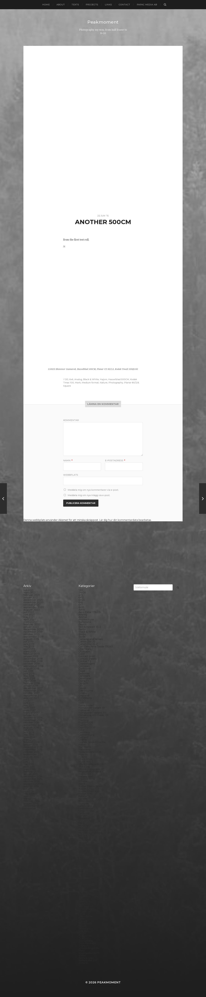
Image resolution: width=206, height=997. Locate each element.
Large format (87, 810)
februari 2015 (31, 771)
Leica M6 (84, 813)
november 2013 (33, 808)
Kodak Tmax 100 (89, 788)
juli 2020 (28, 612)
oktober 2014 (31, 781)
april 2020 (29, 619)
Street (82, 926)
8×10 (81, 607)
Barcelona (85, 622)
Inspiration (85, 774)
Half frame (85, 747)
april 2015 (29, 766)
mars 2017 (29, 710)
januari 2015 (30, 774)
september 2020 (33, 607)
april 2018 (29, 678)
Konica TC (85, 798)
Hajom (103, 379)
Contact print (87, 656)
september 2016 (33, 725)
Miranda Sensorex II (90, 832)
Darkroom (85, 668)
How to (83, 754)
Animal (83, 617)
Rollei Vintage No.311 (91, 894)
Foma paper (86, 705)
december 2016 (32, 717)
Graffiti (83, 739)
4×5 (81, 595)
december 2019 (33, 629)
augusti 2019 (31, 639)
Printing (83, 886)
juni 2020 (29, 614)
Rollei (82, 889)
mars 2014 (29, 798)
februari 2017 (31, 712)
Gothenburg (86, 734)
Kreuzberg (85, 801)
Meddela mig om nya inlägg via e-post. (89, 495)
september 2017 (33, 695)
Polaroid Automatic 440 (93, 879)
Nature (103, 382)
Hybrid (83, 756)
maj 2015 (28, 764)
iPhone (83, 781)
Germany (84, 732)
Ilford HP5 (85, 761)
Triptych (84, 945)
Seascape (84, 904)
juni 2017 (28, 702)
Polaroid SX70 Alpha (91, 881)
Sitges (82, 911)
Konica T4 (84, 796)
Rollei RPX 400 (88, 891)
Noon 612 (84, 845)
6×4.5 (82, 599)
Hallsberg (84, 749)
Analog (78, 379)
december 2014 (33, 776)
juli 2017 (28, 700)
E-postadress (115, 460)
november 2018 (33, 661)
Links (108, 4)
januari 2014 (30, 803)
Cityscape (84, 651)
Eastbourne (86, 690)
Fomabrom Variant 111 (92, 707)
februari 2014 (31, 801)
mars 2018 (29, 680)
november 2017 (33, 690)
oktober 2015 (31, 752)
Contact (124, 4)
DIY (81, 685)
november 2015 (32, 749)
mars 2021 (29, 592)
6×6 (81, 602)
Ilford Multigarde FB (91, 764)
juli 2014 (28, 788)
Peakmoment (103, 22)
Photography (116, 382)
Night (82, 837)
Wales (82, 955)
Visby (82, 950)
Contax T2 (85, 661)
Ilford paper (86, 766)
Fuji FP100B (86, 722)
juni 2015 (28, 761)
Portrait (83, 884)
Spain (82, 918)
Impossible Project (90, 771)
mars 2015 (29, 769)
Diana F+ (84, 680)
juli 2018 (28, 671)
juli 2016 (28, 729)
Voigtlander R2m (89, 953)
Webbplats (70, 475)
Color (82, 653)
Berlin (82, 629)
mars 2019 (29, 651)
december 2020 (33, 599)
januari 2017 (30, 715)
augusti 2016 (31, 727)
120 (66, 379)
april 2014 (29, 796)
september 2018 (33, 666)
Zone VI (83, 962)
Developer (85, 678)
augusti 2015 (31, 756)
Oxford (83, 852)
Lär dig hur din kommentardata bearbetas (125, 520)
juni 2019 (28, 644)
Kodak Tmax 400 (89, 791)
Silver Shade (86, 908)
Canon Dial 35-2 (88, 644)
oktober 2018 (31, 663)
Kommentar (71, 420)
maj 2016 (28, 734)
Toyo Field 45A (87, 943)
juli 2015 (28, 759)
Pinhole (83, 864)
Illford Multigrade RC (91, 769)
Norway (83, 850)
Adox (82, 609)
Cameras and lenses (91, 639)
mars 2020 (29, 622)
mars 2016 (29, 739)
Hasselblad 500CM (118, 379)
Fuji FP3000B (87, 727)
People (83, 859)
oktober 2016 (31, 722)
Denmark (84, 675)
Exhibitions (85, 698)
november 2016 (32, 720)
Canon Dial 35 (87, 641)
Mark (78, 382)
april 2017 (29, 707)
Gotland (84, 737)
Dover (82, 688)
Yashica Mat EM (88, 960)
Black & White (91, 379)
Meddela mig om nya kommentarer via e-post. (93, 490)
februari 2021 (31, 595)
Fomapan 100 (87, 710)
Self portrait (86, 906)
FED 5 (82, 700)
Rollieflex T (85, 899)
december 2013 (33, 805)
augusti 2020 (31, 609)
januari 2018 (30, 685)
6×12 (81, 597)
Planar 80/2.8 (131, 382)
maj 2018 (28, 675)
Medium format (90, 382)
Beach (82, 624)
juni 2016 (28, 732)
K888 (82, 783)
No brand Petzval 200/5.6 (94, 842)
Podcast (83, 874)
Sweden (84, 931)
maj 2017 (28, 705)
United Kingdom (89, 948)
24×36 (82, 592)
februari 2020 (31, 624)
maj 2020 (29, 617)
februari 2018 (31, 683)
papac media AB (147, 4)
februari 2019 (31, 653)
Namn (67, 460)
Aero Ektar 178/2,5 (90, 612)
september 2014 (33, 783)
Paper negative (88, 857)
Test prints (85, 935)
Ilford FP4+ (85, 759)
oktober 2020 (31, 604)
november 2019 (33, 631)
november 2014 (33, 778)
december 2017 (33, 688)
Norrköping (86, 847)
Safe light (84, 901)
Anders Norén (108, 986)
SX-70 (82, 933)
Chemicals (85, 648)
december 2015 (32, 747)
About (60, 4)
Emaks (83, 693)
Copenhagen (87, 663)
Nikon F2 (84, 840)
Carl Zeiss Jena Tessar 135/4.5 (96, 646)
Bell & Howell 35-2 (90, 626)
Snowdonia (85, 916)
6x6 (71, 379)
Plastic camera (87, 872)
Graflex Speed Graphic (92, 742)
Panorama (85, 855)
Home (46, 4)
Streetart (84, 928)
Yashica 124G (86, 958)
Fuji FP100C (86, 725)
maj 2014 (28, 793)
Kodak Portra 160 (89, 786)
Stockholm (85, 923)
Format (83, 717)
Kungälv (84, 803)
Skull (82, 913)
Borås (82, 636)
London (83, 815)
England (84, 695)
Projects (92, 4)
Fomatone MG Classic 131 (94, 715)
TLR (81, 938)
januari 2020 (31, 626)
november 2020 (33, 602)
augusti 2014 (31, 786)
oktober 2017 (31, 693)
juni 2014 (28, 791)
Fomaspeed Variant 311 (92, 712)
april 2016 (29, 737)
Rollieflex (84, 896)
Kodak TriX (85, 793)
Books (82, 634)
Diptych (83, 683)
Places (82, 867)
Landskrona (86, 808)
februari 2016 (31, 742)
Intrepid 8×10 (87, 778)
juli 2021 (28, 590)
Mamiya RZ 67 (87, 820)
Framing (84, 720)
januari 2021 (30, 597)
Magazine (84, 818)
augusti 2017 (31, 698)
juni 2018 (28, 673)
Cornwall (84, 666)
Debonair (84, 673)
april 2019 (29, 648)
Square (67, 385)
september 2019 (33, 636)
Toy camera (86, 940)
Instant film (86, 776)
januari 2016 (30, 744)
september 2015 (33, 754)
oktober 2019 (31, 634)
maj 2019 (28, 646)
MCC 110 (83, 828)
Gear (81, 729)
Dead (82, 671)
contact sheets (88, 658)
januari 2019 (30, 656)
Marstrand (85, 825)
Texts (75, 4)
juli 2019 (28, 641)
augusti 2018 (31, 668)
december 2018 (33, 658)
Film (81, 702)
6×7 (81, 604)
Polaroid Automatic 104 (93, 877)
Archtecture (86, 619)
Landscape (85, 805)
